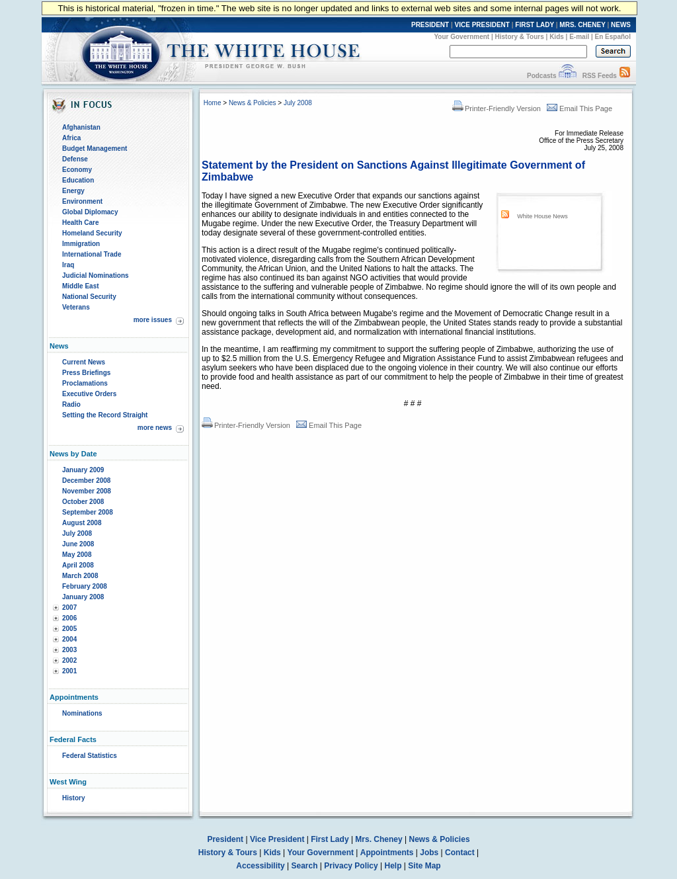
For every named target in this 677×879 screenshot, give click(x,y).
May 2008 (76, 554)
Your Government (461, 36)
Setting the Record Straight (104, 415)
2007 (69, 607)
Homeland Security (92, 233)
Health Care (80, 222)
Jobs (429, 852)
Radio (71, 404)
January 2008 (83, 597)
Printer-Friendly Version (496, 108)
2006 (69, 618)
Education (78, 180)
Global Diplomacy (90, 212)
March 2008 (80, 575)
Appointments (387, 852)
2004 (69, 639)
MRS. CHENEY (582, 24)
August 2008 (81, 522)
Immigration (81, 243)
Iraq (68, 265)
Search (305, 865)
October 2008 (83, 501)
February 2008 (84, 586)
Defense (75, 159)
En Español (613, 36)
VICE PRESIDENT (482, 24)
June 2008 (78, 544)
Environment (82, 201)
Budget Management (94, 148)
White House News (542, 216)
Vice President (277, 839)
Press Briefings (86, 372)
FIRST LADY (534, 24)
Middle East (80, 286)
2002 (69, 660)
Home (212, 102)
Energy (73, 190)
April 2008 (78, 565)
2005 (69, 628)
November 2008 (86, 491)
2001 (69, 671)
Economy (77, 169)
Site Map (424, 865)
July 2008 (77, 533)
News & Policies (252, 102)
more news (155, 427)
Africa (71, 138)
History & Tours (519, 36)
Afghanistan (81, 127)
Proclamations (85, 383)
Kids (556, 36)
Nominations (82, 713)
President (225, 839)
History (73, 798)
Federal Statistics (89, 755)
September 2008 (87, 512)
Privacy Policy (351, 865)
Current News (83, 362)
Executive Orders (89, 394)
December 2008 (86, 480)
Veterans (76, 307)
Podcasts (541, 75)
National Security (89, 296)
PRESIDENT (430, 24)
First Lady (329, 839)
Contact (460, 852)
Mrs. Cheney (378, 839)
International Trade (91, 254)
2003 (69, 649)
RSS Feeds (599, 75)
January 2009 (83, 470)
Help (393, 865)
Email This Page (579, 108)
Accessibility (260, 865)
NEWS (621, 24)
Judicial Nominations (95, 275)
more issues (153, 319)
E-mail (579, 36)
